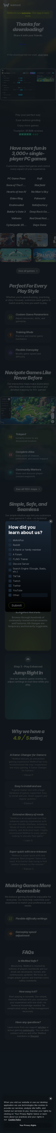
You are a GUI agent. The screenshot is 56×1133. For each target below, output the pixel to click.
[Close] (50, 1098)
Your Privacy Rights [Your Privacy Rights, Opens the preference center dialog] (28, 1125)
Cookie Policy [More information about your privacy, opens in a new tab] (14, 1119)
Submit (17, 605)
